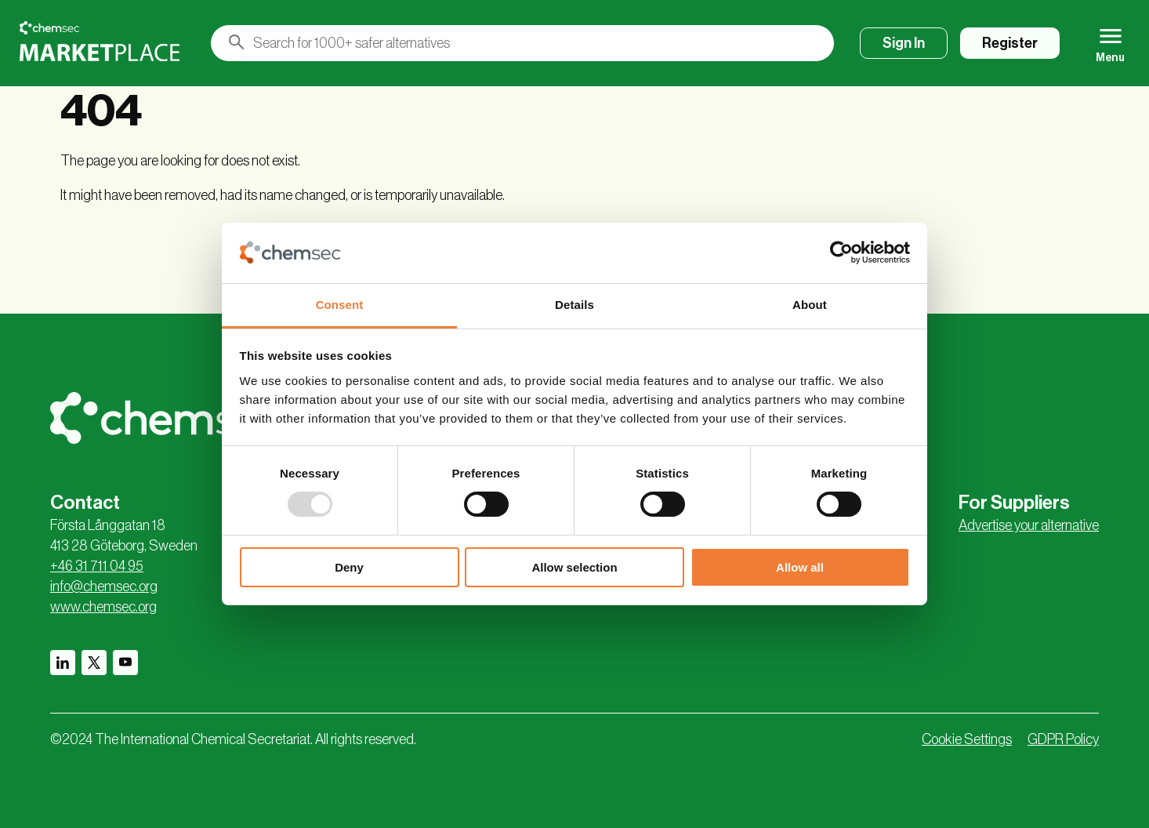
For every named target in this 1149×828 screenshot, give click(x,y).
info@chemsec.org (104, 586)
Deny (349, 567)
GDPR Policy (1063, 739)
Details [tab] (574, 304)
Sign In (904, 43)
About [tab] (809, 304)
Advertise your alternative (1029, 525)
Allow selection (574, 567)
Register (1010, 43)
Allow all (800, 567)
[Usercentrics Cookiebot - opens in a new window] (841, 252)
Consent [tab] (340, 304)
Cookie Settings (967, 739)
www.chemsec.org (103, 607)
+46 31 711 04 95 (96, 566)
